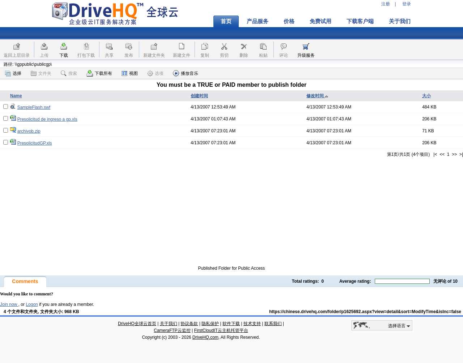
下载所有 (99, 73)
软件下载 (231, 323)
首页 (226, 21)
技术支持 (252, 323)
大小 (426, 95)
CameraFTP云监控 (172, 330)
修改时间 (317, 95)
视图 (130, 73)
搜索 (69, 73)
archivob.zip (29, 131)
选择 (13, 73)
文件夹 (41, 73)
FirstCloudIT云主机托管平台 (221, 330)
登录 (406, 4)
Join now (9, 304)
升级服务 (306, 55)
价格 (289, 21)
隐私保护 (210, 323)
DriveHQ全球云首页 (137, 323)
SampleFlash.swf (33, 107)
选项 (155, 73)
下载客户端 (360, 21)
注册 (385, 4)
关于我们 (400, 21)
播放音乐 (185, 73)
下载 (63, 55)
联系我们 (273, 323)
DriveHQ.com (205, 337)
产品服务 (257, 21)
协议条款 (189, 323)
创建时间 (199, 95)
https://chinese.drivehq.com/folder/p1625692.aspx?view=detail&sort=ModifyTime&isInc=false (365, 311)
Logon (32, 304)
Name (16, 95)
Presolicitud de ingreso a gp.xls (47, 119)
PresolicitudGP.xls (34, 143)
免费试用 (320, 21)
